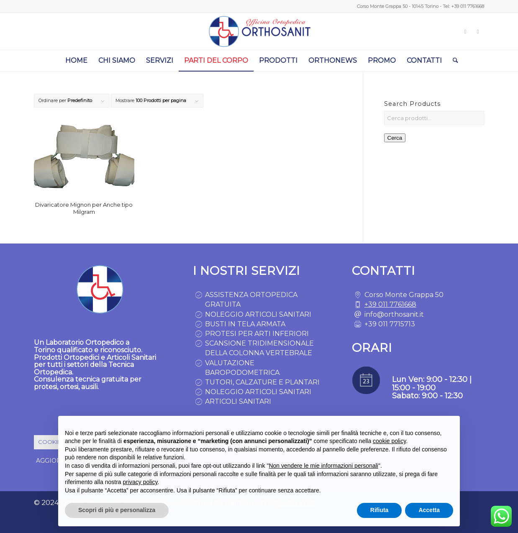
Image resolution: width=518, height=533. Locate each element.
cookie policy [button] (389, 441)
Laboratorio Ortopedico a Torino (81, 346)
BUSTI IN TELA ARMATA (245, 324)
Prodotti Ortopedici (66, 357)
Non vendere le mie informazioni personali (323, 465)
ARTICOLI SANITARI (238, 401)
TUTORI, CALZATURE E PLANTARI (262, 382)
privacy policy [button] (140, 482)
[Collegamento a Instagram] (465, 31)
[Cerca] (452, 60)
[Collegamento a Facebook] (478, 31)
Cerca (395, 138)
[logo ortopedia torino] (259, 31)
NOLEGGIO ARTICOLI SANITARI (258, 314)
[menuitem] (76, 60)
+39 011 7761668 (467, 6)
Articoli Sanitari (131, 357)
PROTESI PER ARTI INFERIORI (257, 334)
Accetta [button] (429, 510)
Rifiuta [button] (379, 510)
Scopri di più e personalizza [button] (116, 510)
